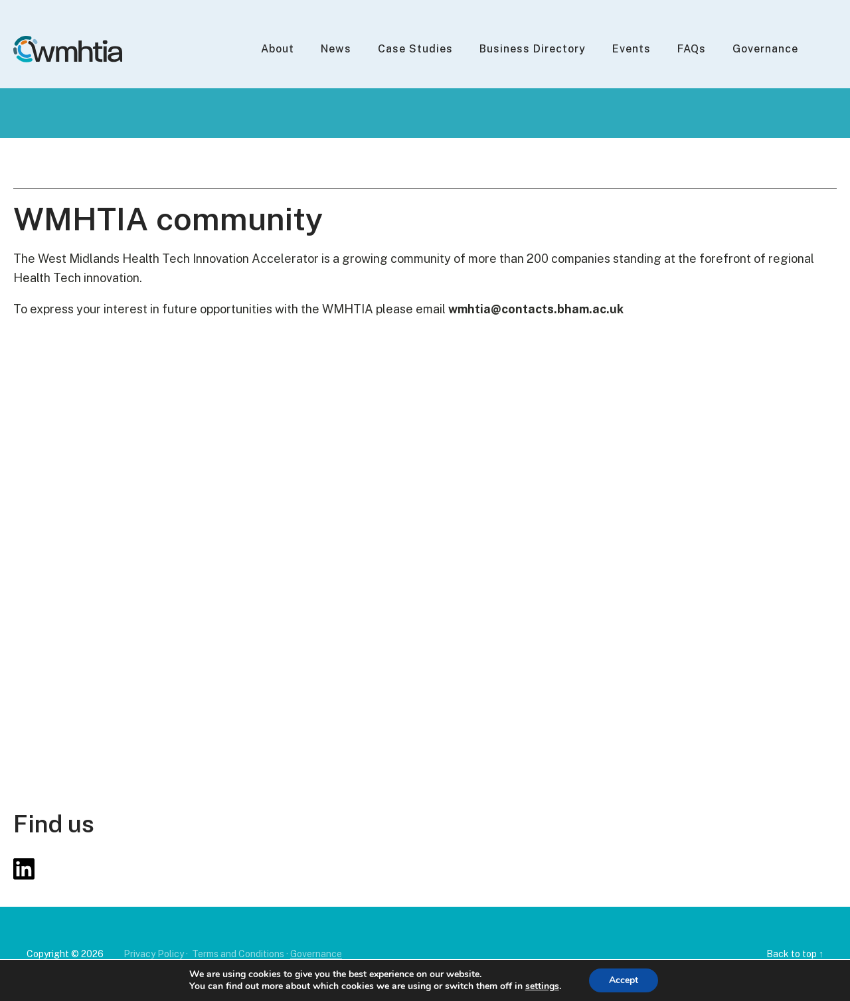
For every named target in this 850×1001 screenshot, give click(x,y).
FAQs (691, 48)
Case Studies (415, 48)
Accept (623, 980)
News (336, 48)
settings (542, 986)
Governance (765, 48)
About (277, 48)
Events (631, 48)
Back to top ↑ (794, 954)
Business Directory (532, 48)
